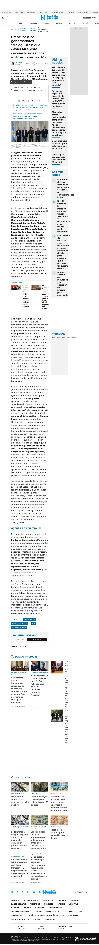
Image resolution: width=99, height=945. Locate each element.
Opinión (86, 23)
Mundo (27, 908)
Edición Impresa (56, 908)
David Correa (18, 63)
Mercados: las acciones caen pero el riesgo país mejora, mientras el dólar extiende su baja (59, 803)
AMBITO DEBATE (66, 927)
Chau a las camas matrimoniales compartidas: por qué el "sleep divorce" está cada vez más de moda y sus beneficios (59, 123)
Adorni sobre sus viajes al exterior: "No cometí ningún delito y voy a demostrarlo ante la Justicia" (59, 76)
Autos (39, 912)
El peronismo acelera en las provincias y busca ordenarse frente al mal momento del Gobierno (46, 297)
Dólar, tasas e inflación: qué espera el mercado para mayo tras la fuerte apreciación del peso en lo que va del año (39, 867)
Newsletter (94, 23)
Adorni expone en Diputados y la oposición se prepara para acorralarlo (62, 283)
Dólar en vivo (19, 12)
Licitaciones (49, 919)
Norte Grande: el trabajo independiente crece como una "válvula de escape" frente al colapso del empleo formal (30, 107)
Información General (21, 912)
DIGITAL (22, 927)
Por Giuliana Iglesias (17, 882)
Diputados (71, 12)
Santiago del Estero (19, 623)
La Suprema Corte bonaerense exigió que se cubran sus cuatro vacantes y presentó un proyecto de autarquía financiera (19, 690)
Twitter (12, 892)
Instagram (22, 892)
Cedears (75, 338)
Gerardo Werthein (19, 628)
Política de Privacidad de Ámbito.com (46, 915)
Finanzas (46, 23)
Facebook (17, 892)
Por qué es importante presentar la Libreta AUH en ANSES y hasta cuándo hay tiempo (58, 99)
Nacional (15, 908)
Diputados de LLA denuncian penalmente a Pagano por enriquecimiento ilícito (65, 188)
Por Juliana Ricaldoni (18, 706)
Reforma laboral (83, 12)
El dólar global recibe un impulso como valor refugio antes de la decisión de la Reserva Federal (39, 840)
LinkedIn (28, 892)
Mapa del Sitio (17, 915)
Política (59, 23)
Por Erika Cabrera (36, 882)
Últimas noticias (31, 900)
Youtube (34, 892)
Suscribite (37, 639)
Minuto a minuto (58, 793)
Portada (15, 900)
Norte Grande (33, 29)
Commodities (67, 338)
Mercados (35, 904)
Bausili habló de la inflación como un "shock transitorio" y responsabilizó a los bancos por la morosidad (64, 216)
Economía (33, 23)
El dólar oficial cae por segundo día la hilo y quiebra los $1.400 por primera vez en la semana (19, 840)
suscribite (87, 17)
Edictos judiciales (20, 919)
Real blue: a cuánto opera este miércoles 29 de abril (59, 833)
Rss (80, 912)
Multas (36, 919)
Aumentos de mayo (57, 12)
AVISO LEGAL (73, 915)
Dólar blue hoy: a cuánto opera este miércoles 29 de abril (59, 145)
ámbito (14, 30)
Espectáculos (52, 912)
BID (33, 623)
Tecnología (69, 912)
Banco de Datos (18, 904)
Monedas (55, 338)
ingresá (94, 17)
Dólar (20, 23)
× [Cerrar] (29, 82)
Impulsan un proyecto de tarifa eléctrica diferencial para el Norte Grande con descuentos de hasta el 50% (28, 116)
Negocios (72, 23)
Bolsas (60, 338)
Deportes (39, 908)
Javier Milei (43, 12)
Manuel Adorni (31, 12)
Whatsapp (40, 892)
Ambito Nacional (23, 29)
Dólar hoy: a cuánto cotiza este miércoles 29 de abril (59, 158)
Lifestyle (73, 904)
